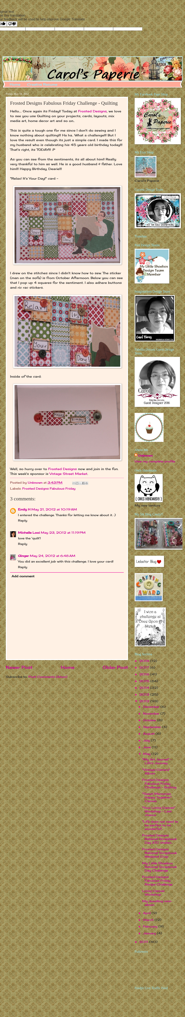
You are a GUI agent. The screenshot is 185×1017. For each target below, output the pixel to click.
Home (15, 84)
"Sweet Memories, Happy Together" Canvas (157, 797)
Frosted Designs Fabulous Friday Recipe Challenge (157, 880)
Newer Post (19, 667)
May (147, 754)
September (152, 727)
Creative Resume (42, 84)
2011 (144, 942)
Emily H (24, 509)
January (150, 933)
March (149, 920)
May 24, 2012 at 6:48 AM (52, 556)
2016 (144, 674)
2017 (144, 667)
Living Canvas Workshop (153, 892)
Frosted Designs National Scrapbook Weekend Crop (159, 852)
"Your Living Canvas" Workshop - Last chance (158, 811)
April (147, 913)
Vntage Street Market (68, 474)
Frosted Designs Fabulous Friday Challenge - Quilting (159, 783)
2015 (144, 681)
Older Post (115, 667)
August (149, 733)
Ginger (23, 556)
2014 (144, 687)
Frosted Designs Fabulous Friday (48, 488)
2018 (144, 661)
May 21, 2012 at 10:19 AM (54, 509)
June (147, 747)
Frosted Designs (92, 111)
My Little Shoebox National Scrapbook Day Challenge (159, 866)
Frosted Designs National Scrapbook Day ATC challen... (159, 838)
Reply (22, 520)
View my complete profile (155, 461)
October (150, 720)
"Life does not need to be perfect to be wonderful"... (160, 825)
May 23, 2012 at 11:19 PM (63, 532)
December (151, 706)
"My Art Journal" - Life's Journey (157, 761)
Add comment (23, 576)
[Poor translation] (12, 24)
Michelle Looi (29, 532)
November (151, 713)
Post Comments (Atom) (47, 676)
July (147, 740)
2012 (144, 701)
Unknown (145, 455)
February (150, 926)
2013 (144, 694)
